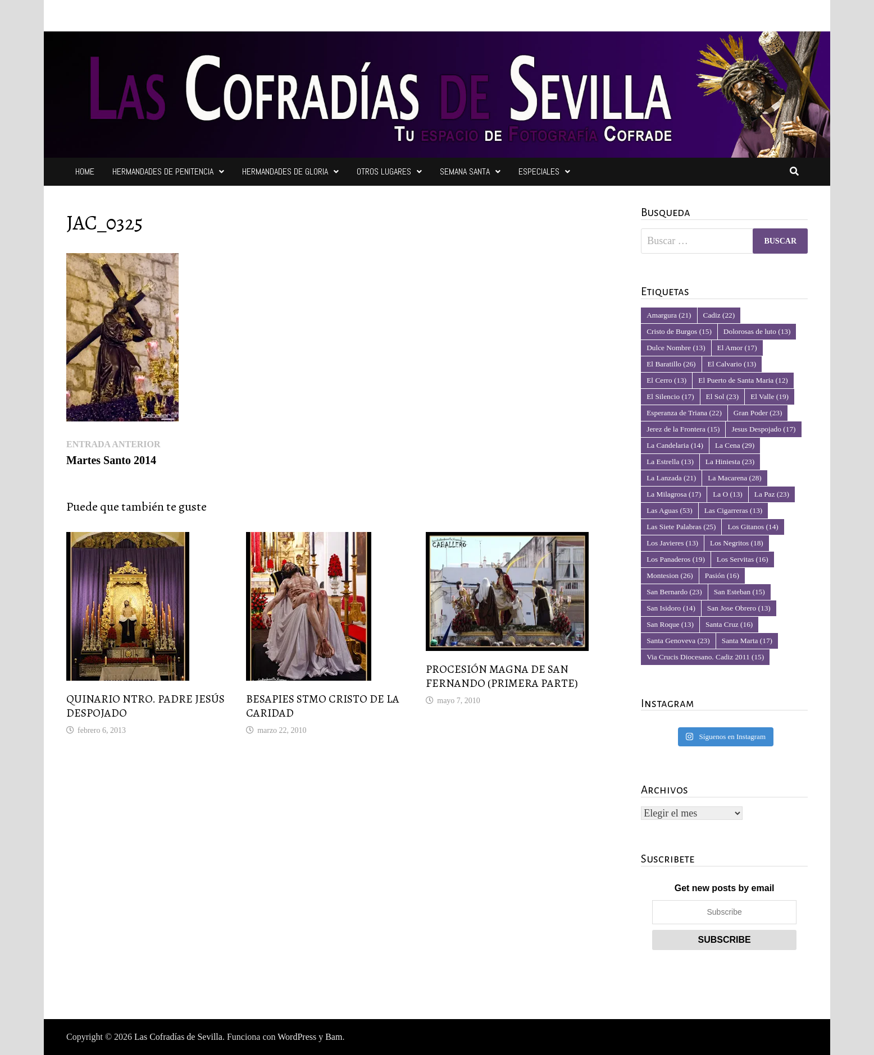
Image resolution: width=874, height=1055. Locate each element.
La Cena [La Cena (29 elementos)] (734, 445)
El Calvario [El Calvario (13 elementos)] (732, 364)
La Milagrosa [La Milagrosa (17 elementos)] (674, 494)
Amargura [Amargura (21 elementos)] (669, 315)
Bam (333, 1037)
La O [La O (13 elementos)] (728, 494)
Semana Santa (465, 171)
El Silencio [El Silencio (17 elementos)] (670, 396)
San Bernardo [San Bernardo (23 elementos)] (674, 592)
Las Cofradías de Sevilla (178, 1037)
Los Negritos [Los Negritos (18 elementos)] (736, 543)
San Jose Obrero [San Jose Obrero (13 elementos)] (739, 608)
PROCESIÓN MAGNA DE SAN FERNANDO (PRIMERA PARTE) (502, 676)
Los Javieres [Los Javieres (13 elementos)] (672, 543)
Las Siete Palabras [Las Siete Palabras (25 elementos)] (681, 526)
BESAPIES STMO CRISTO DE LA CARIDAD (322, 706)
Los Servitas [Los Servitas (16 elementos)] (742, 559)
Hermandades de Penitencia (162, 171)
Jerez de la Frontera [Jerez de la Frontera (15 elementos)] (683, 429)
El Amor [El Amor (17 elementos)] (737, 347)
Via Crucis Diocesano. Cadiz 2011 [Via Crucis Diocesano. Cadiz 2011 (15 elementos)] (705, 657)
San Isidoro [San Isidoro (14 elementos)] (671, 608)
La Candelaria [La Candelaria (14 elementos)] (675, 445)
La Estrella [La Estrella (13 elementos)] (670, 461)
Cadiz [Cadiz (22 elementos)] (719, 315)
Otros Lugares (384, 171)
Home (84, 171)
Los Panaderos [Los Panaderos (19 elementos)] (676, 559)
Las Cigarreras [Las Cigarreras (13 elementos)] (733, 510)
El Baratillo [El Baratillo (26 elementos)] (671, 364)
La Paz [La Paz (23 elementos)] (771, 494)
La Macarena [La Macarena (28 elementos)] (734, 478)
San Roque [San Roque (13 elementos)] (670, 624)
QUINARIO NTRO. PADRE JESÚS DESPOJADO (145, 706)
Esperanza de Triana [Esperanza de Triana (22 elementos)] (684, 413)
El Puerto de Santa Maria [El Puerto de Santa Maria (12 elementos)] (743, 380)
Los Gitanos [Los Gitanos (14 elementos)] (752, 526)
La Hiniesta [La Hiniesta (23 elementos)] (729, 461)
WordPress (296, 1037)
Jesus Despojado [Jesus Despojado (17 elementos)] (763, 429)
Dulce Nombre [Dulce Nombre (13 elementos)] (676, 347)
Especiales (538, 171)
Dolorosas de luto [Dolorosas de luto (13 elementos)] (757, 331)
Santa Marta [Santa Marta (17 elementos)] (747, 640)
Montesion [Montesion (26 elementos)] (670, 575)
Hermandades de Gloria (285, 171)
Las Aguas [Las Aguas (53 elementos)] (669, 510)
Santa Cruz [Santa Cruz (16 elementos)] (729, 624)
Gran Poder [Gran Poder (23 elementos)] (758, 413)
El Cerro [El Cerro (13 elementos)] (666, 380)
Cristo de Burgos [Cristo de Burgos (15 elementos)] (679, 331)
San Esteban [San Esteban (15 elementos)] (739, 592)
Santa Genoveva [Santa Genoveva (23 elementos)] (678, 640)
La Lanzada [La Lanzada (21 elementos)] (671, 478)
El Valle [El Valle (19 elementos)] (769, 396)
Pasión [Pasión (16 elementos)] (722, 575)
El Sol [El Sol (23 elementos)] (722, 396)
